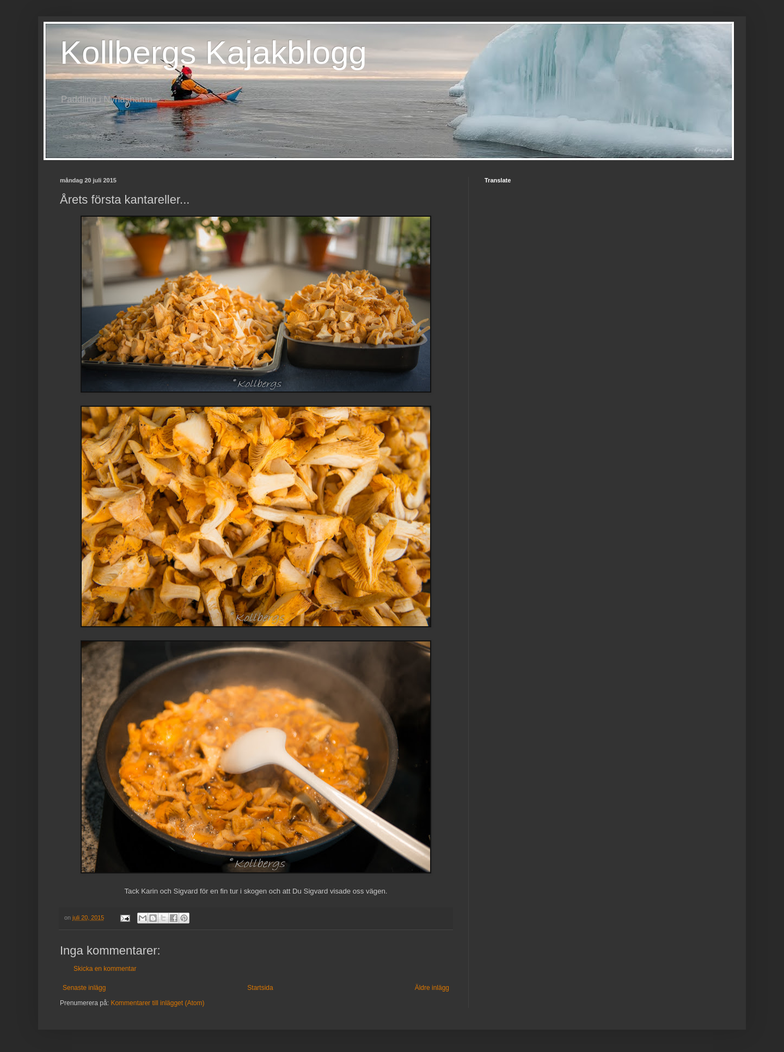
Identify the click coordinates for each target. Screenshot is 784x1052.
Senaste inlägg (84, 988)
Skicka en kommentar (105, 969)
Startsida (260, 988)
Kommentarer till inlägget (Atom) (157, 1003)
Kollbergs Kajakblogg (213, 52)
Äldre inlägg (432, 988)
